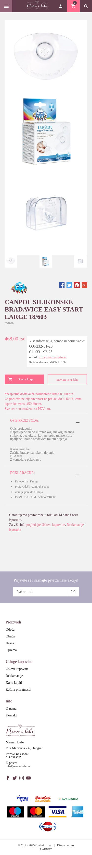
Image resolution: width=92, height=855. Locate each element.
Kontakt (11, 715)
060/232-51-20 (41, 346)
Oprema (11, 650)
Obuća (10, 636)
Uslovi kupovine (17, 669)
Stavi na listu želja (65, 379)
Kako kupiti (14, 683)
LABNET (46, 849)
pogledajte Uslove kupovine (45, 525)
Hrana (10, 643)
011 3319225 (13, 757)
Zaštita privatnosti (18, 689)
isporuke (15, 529)
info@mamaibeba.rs (53, 357)
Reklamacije (75, 525)
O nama (11, 708)
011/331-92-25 (41, 352)
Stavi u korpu (21, 379)
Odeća (10, 629)
